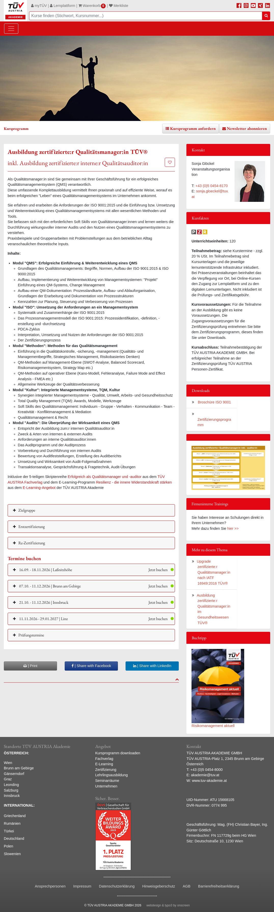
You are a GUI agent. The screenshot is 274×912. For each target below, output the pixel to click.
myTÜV (39, 6)
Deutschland (14, 838)
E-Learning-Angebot (39, 488)
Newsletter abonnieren (247, 128)
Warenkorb (92, 6)
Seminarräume (107, 781)
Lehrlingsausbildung (111, 775)
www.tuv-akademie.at (209, 781)
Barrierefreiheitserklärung (218, 886)
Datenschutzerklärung (117, 886)
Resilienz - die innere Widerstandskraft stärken (134, 482)
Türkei (9, 831)
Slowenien (12, 854)
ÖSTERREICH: (16, 753)
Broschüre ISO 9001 (214, 402)
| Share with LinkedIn (152, 666)
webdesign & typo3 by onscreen (168, 905)
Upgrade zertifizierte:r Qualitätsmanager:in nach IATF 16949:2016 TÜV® (213, 572)
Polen (8, 846)
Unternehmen (106, 786)
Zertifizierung (105, 770)
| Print (30, 666)
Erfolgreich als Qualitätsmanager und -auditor (105, 477)
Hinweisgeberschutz (158, 886)
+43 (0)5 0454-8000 (206, 770)
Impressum (82, 886)
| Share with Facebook (91, 666)
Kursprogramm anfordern (193, 128)
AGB (186, 886)
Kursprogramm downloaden (117, 753)
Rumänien (12, 823)
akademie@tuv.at (205, 775)
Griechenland (15, 816)
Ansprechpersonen (50, 886)
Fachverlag (104, 759)
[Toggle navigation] (11, 28)
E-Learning (104, 764)
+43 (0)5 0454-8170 (212, 186)
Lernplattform (62, 6)
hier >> (233, 528)
